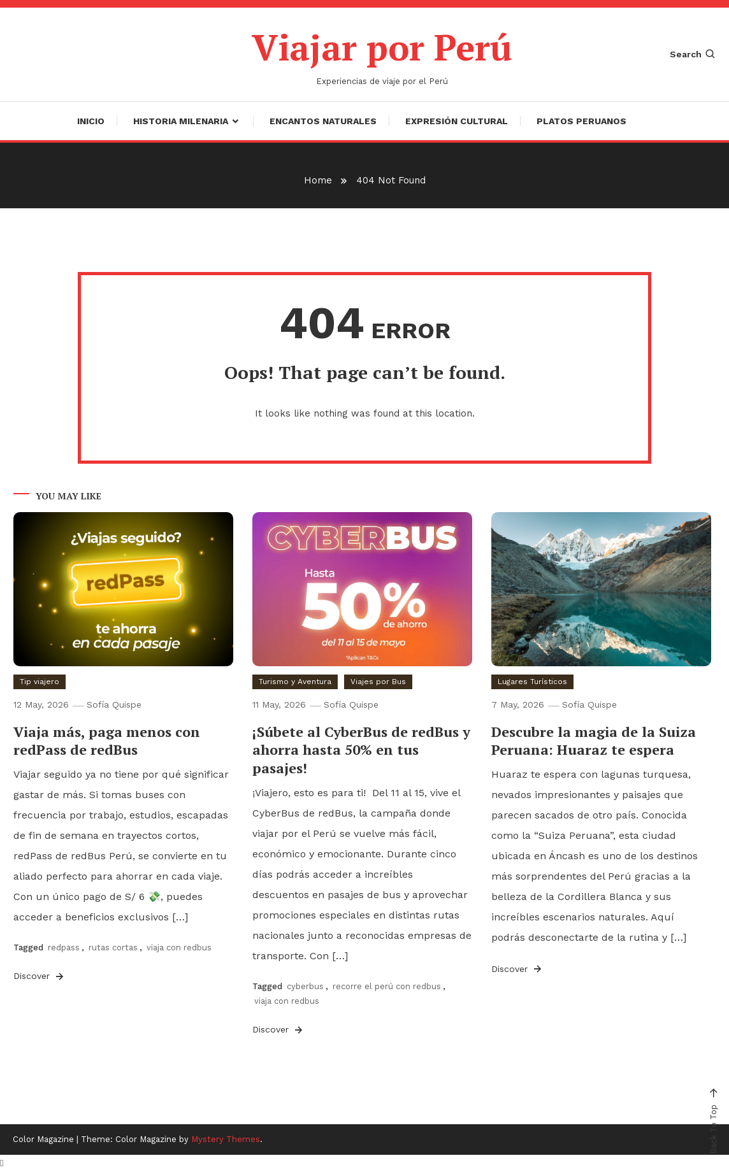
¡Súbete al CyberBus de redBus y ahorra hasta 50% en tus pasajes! (361, 749)
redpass (64, 947)
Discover (39, 976)
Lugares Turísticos (532, 681)
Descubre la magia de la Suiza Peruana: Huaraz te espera (593, 740)
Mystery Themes (225, 1139)
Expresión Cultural (456, 121)
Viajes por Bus (378, 681)
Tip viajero (39, 681)
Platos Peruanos (581, 121)
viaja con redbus (179, 947)
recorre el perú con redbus (387, 986)
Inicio (91, 121)
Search (693, 54)
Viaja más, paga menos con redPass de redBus (106, 740)
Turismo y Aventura (295, 681)
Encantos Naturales (323, 121)
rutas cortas (113, 947)
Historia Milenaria (180, 121)
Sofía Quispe (114, 704)
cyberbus (305, 986)
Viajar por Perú (382, 47)
